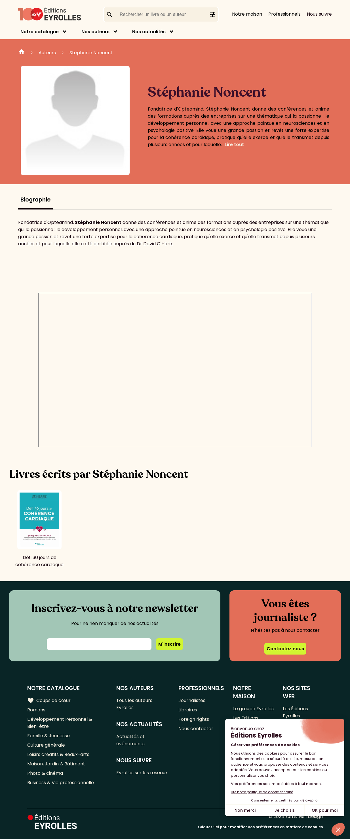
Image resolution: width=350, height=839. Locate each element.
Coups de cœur (49, 700)
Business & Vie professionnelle (60, 782)
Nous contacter (195, 728)
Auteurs (47, 52)
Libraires (187, 710)
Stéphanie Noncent (91, 52)
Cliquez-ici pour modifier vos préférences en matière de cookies (260, 827)
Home (21, 52)
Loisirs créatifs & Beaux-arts (58, 754)
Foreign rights (193, 719)
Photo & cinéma (45, 773)
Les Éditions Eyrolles (295, 712)
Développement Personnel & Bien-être (59, 723)
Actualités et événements (130, 740)
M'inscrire (169, 644)
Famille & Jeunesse (48, 735)
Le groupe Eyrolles (253, 708)
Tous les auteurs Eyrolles (134, 704)
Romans (36, 710)
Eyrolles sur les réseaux (142, 772)
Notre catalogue (39, 31)
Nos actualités (149, 31)
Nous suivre (319, 14)
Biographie (35, 199)
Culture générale (46, 745)
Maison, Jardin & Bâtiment (56, 764)
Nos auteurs (95, 31)
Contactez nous (285, 648)
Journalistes (191, 700)
